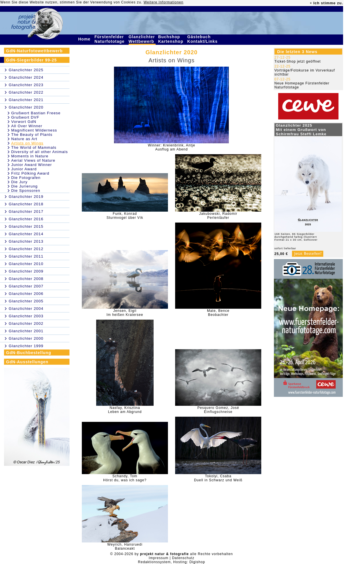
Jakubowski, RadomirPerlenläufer (218, 216)
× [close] (311, 3)
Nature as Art (24, 139)
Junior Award (24, 169)
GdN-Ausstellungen (27, 362)
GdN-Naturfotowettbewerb (34, 51)
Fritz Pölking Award (30, 173)
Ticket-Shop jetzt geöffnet (297, 61)
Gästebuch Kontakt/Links (203, 39)
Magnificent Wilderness (34, 130)
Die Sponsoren (25, 190)
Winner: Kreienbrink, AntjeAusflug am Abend (171, 147)
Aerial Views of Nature (33, 160)
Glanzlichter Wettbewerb (142, 39)
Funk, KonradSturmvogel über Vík (125, 216)
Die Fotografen (25, 177)
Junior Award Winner (31, 165)
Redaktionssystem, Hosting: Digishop (171, 562)
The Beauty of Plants (32, 134)
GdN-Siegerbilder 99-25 (31, 60)
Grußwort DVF (25, 117)
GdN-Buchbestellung (28, 352)
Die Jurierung (24, 186)
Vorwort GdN (23, 121)
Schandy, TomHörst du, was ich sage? (124, 478)
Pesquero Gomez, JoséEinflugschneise (218, 410)
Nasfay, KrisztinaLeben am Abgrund (125, 410)
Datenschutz (183, 558)
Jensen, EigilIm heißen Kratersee (125, 313)
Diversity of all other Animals (39, 152)
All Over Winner (26, 126)
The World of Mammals (34, 147)
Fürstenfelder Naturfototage (110, 39)
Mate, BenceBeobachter (218, 313)
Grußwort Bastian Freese (36, 113)
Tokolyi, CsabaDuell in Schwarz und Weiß (218, 478)
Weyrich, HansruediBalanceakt (124, 546)
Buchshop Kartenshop (171, 39)
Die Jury (19, 182)
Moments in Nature (30, 156)
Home (85, 39)
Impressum (158, 558)
